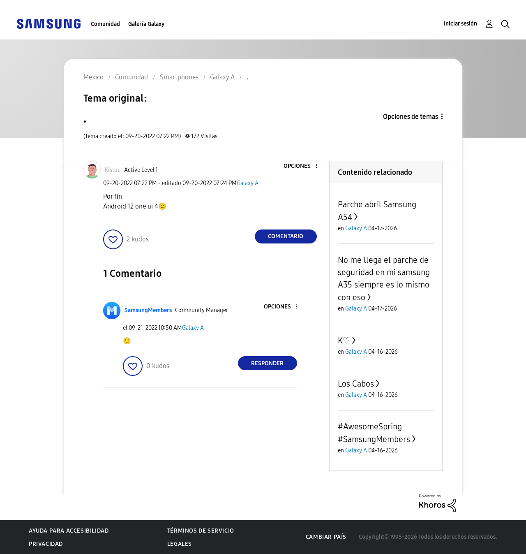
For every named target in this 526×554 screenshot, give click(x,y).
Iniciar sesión (460, 23)
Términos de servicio (200, 530)
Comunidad (105, 24)
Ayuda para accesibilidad (68, 530)
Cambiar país (326, 536)
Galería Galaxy (146, 24)
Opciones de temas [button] (410, 117)
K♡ (344, 340)
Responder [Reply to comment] (267, 363)
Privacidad (46, 543)
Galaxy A (247, 183)
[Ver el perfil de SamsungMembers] (148, 310)
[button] (302, 166)
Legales (179, 543)
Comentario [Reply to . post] (285, 236)
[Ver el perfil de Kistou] (113, 170)
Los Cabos (356, 384)
